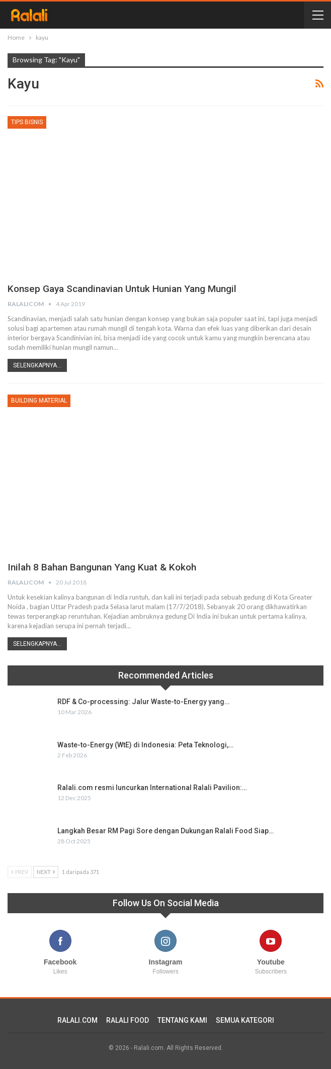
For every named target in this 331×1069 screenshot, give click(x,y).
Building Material (39, 400)
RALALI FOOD (127, 1020)
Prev (19, 871)
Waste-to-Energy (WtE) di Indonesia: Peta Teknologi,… (145, 745)
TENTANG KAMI (182, 1020)
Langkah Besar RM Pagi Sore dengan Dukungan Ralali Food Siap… (165, 831)
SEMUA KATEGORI (245, 1020)
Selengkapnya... (37, 365)
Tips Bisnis (27, 122)
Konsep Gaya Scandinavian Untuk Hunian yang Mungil (130, 288)
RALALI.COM (77, 1020)
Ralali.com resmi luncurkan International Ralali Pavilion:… (152, 788)
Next (46, 871)
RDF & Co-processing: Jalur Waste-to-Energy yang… (143, 702)
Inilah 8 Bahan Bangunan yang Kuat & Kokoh (107, 567)
